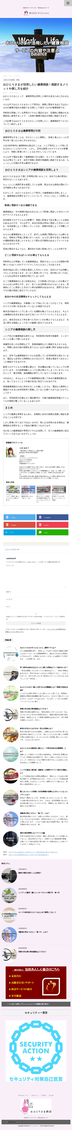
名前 (8, 592)
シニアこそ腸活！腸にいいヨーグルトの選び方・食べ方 (13, 498)
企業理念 (43, 1095)
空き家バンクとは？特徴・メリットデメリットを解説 (58, 498)
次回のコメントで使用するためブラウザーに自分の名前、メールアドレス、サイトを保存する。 (35, 618)
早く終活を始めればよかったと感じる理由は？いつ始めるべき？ (44, 667)
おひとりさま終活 (46, 492)
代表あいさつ (35, 1095)
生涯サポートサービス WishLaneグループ (36, 1117)
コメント (10, 565)
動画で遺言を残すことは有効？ (29, 873)
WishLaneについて (23, 1095)
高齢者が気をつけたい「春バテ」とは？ (27, 497)
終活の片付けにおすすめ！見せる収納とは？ (36, 728)
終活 (18, 492)
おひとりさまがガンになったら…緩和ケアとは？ (38, 648)
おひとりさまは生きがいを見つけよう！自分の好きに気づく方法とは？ (33, 852)
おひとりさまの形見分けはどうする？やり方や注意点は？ (29, 855)
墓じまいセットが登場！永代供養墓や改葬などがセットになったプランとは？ (43, 499)
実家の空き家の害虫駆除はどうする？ (34, 709)
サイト (8, 606)
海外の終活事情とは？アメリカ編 (32, 833)
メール (9, 599)
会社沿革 (51, 1095)
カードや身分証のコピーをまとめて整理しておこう (37, 912)
